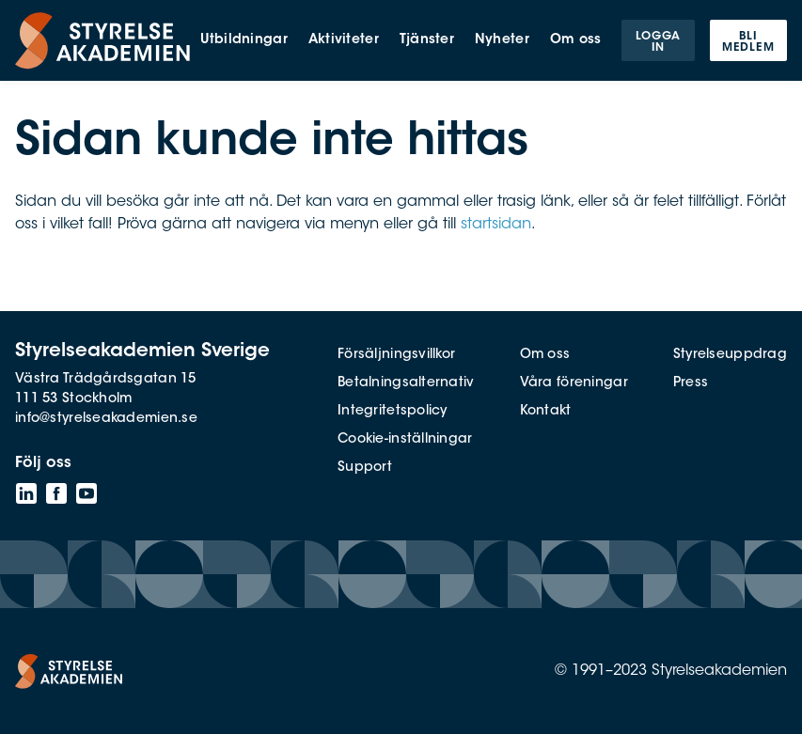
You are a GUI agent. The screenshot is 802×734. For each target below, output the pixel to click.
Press (690, 383)
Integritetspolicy (393, 411)
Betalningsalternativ (406, 383)
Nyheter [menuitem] (502, 40)
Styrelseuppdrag (730, 355)
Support (365, 468)
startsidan (496, 224)
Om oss (545, 355)
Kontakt (546, 411)
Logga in (659, 42)
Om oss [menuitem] (576, 40)
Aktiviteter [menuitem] (343, 40)
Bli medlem (748, 42)
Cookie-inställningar (405, 439)
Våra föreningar (574, 383)
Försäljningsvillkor (396, 355)
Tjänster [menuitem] (427, 40)
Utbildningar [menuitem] (243, 40)
